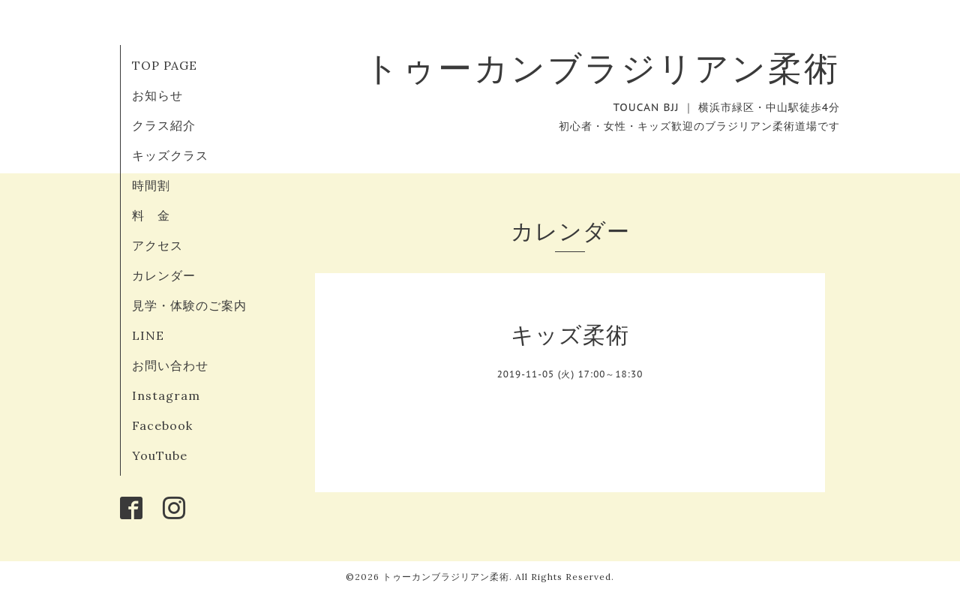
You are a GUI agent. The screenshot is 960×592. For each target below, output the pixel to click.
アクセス (157, 245)
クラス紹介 (164, 125)
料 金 (151, 215)
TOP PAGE (164, 65)
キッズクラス (170, 155)
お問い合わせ (170, 365)
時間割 (151, 185)
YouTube (160, 455)
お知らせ (157, 95)
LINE (148, 335)
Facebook (162, 425)
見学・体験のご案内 (189, 305)
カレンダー (164, 275)
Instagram (166, 395)
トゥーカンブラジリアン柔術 (602, 68)
